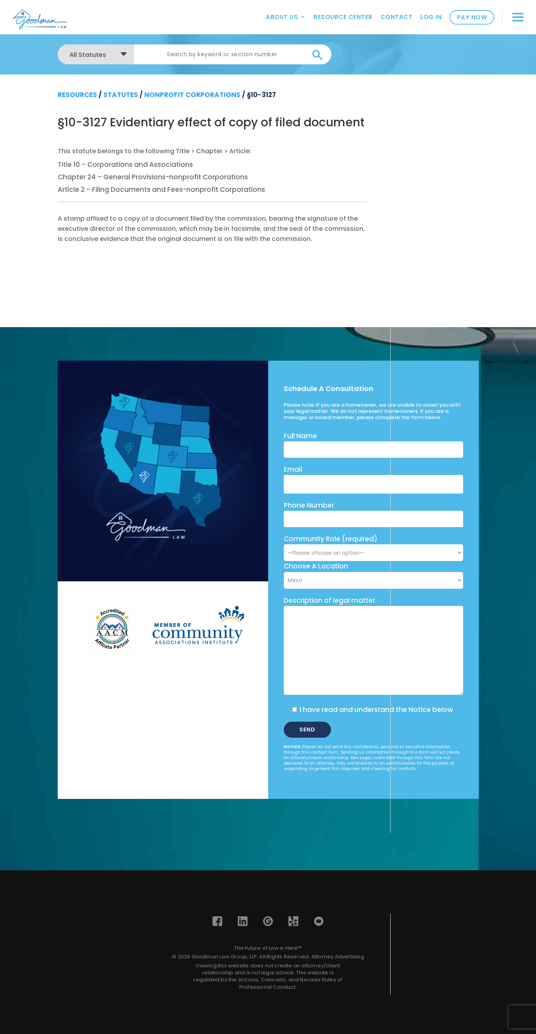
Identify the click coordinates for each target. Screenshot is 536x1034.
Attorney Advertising (337, 956)
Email (293, 469)
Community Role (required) (373, 545)
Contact (396, 17)
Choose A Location (316, 566)
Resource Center (343, 17)
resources (77, 94)
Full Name (300, 436)
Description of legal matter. (330, 600)
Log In (431, 17)
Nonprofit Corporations (192, 94)
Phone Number (309, 505)
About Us (282, 17)
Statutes (120, 94)
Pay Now (472, 17)
